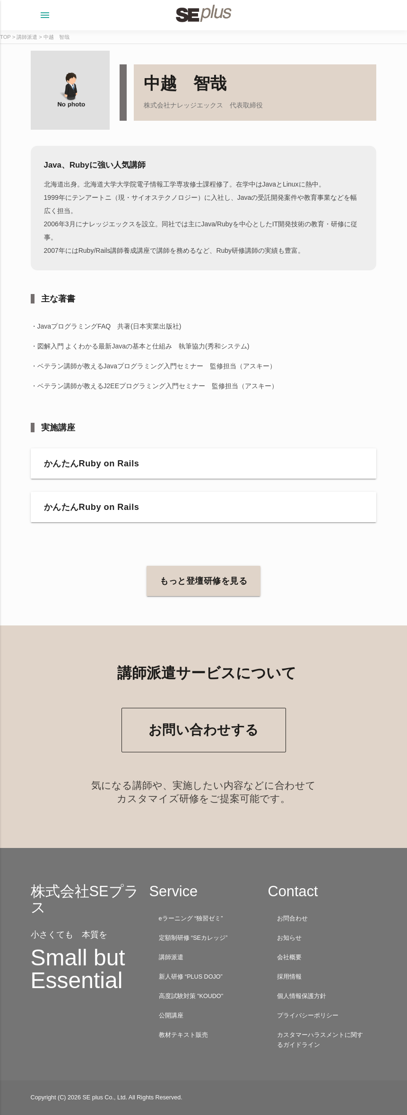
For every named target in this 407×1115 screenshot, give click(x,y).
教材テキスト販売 (183, 1035)
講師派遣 (27, 37)
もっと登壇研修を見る (203, 581)
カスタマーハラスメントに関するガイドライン (320, 1040)
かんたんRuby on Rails (91, 463)
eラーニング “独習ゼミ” (191, 918)
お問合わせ (292, 918)
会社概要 (289, 957)
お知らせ (289, 938)
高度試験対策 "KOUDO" (191, 996)
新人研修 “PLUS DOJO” (191, 976)
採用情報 (289, 976)
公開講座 (171, 1015)
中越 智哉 (56, 37)
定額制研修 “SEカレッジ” (193, 938)
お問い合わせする (203, 730)
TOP (5, 37)
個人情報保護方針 (301, 996)
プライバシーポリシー (307, 1015)
